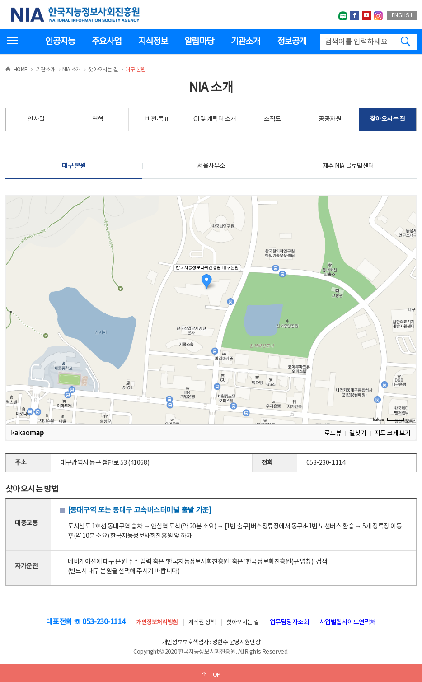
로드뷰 (333, 433)
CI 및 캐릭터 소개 (214, 119)
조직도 (272, 119)
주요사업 (106, 42)
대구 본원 (74, 166)
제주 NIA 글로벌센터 (348, 166)
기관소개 (245, 42)
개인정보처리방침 (157, 623)
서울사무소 (211, 166)
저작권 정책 (202, 623)
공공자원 (330, 119)
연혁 (97, 119)
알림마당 (199, 42)
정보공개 (291, 42)
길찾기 (357, 433)
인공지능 (60, 42)
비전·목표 (157, 119)
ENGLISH (402, 16)
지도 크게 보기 (393, 433)
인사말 (36, 119)
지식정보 (153, 42)
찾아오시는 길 (387, 119)
